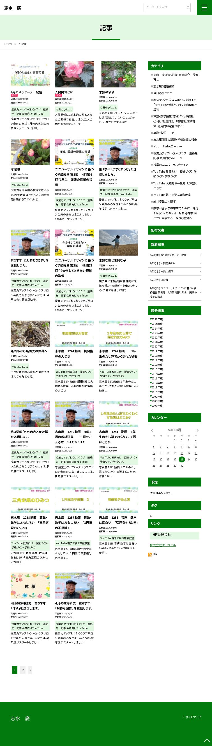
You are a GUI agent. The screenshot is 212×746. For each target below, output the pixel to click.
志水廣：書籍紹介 (163, 86)
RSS (154, 554)
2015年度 (157, 369)
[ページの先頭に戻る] (207, 741)
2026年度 (157, 319)
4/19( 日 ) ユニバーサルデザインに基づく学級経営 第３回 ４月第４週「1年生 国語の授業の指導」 (173, 292)
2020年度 (157, 346)
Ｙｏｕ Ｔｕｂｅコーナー (167, 146)
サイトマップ (193, 717)
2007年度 (157, 405)
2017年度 (157, 360)
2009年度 (157, 397)
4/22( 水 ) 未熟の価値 (161, 271)
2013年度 (157, 378)
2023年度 (157, 333)
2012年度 (157, 383)
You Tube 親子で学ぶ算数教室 (172, 195)
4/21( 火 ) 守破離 (159, 280)
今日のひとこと (162, 93)
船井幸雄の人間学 (164, 201)
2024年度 (157, 328)
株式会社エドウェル (163, 545)
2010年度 (157, 392)
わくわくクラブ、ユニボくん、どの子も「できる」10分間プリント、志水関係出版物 (175, 105)
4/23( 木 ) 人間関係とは (163, 263)
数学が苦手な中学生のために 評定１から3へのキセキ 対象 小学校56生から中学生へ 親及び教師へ (175, 213)
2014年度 (157, 374)
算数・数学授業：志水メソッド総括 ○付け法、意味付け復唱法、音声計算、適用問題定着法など (174, 121)
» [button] (30, 670)
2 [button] (23, 670)
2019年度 (157, 351)
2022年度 (157, 337)
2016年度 (157, 365)
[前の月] (152, 430)
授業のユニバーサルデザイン (170, 165)
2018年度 (157, 356)
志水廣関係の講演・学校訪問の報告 (175, 139)
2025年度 (157, 324)
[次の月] (197, 430)
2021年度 (157, 342)
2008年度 (157, 401)
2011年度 (157, 387)
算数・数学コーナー (165, 133)
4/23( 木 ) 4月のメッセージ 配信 (168, 255)
